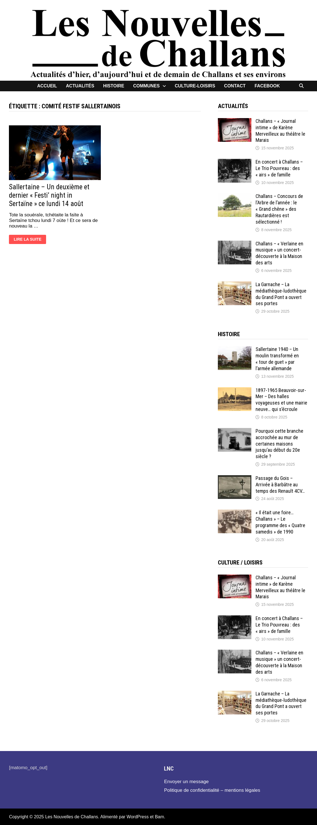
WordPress (138, 816)
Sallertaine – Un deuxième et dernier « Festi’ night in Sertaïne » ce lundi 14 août (49, 195)
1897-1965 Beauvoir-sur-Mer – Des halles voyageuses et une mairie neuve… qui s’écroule (281, 399)
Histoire (113, 85)
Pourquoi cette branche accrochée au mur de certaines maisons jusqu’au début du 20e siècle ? (279, 443)
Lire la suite (27, 240)
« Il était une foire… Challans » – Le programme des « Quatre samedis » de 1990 (280, 522)
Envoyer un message (186, 781)
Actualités (80, 85)
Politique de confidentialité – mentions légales (212, 790)
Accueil (47, 85)
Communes (146, 85)
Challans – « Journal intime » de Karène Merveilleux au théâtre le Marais (280, 130)
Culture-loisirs (195, 85)
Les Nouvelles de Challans (71, 816)
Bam (159, 816)
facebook (267, 85)
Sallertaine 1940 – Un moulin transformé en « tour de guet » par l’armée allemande (277, 358)
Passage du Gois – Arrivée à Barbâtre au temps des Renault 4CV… (280, 484)
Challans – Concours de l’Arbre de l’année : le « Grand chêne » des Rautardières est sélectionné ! (279, 208)
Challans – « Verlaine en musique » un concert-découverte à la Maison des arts (279, 253)
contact (235, 85)
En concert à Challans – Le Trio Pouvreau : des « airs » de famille (279, 168)
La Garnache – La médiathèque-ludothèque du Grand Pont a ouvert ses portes (281, 294)
